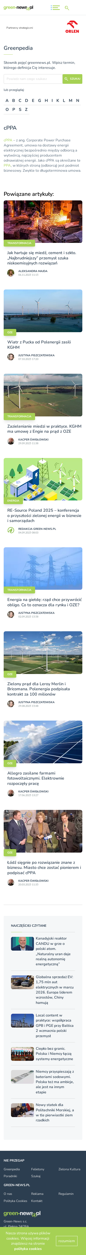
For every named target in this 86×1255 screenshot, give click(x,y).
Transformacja (19, 243)
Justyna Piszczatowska (36, 355)
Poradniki (10, 1176)
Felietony (37, 1169)
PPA (7, 165)
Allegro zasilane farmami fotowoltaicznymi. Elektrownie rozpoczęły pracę (35, 778)
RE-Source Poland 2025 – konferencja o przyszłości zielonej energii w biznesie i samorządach (44, 515)
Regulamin (66, 1194)
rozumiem (66, 1241)
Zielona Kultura (69, 1169)
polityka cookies (28, 1248)
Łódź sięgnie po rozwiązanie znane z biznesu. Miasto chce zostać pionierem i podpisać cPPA (44, 868)
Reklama (37, 1194)
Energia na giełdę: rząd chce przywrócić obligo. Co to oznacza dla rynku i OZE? (44, 602)
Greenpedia (12, 1169)
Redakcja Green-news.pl (37, 529)
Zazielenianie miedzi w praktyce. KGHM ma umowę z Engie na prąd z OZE (44, 429)
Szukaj (35, 1176)
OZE (10, 332)
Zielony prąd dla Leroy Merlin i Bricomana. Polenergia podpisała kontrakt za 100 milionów (38, 689)
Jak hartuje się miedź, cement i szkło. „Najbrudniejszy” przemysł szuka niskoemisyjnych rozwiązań (41, 258)
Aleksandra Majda (32, 271)
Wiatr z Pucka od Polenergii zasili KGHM (39, 344)
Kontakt (36, 1201)
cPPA (8, 140)
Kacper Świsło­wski (33, 439)
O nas (8, 1194)
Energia (13, 501)
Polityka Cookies (15, 1201)
